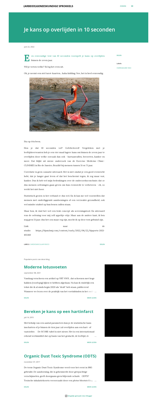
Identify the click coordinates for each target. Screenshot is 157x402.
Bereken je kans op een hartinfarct (58, 311)
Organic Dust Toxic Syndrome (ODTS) (60, 356)
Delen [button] (119, 55)
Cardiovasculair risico (124, 68)
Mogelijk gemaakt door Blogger (78, 396)
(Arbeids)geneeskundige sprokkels (48, 6)
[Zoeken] (123, 6)
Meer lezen (91, 298)
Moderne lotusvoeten (45, 267)
